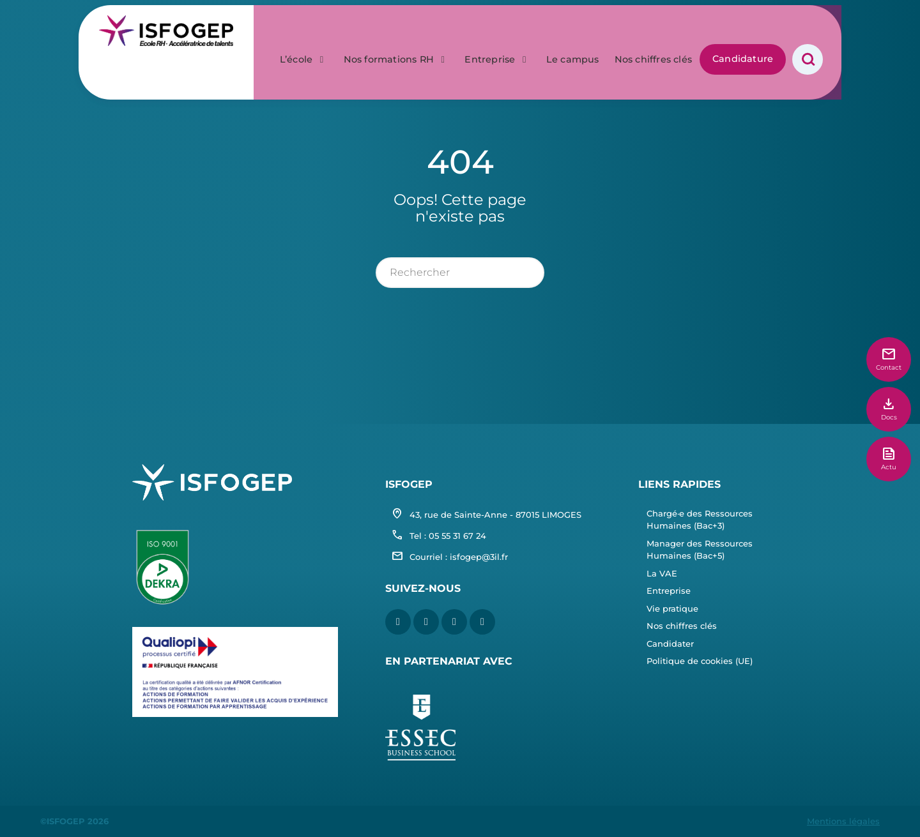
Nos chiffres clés (653, 30)
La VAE (662, 573)
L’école (304, 30)
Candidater (670, 643)
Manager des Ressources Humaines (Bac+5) (700, 549)
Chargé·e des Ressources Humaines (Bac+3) (700, 519)
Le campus (572, 30)
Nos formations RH (397, 30)
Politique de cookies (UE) (700, 661)
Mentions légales (843, 821)
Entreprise (497, 30)
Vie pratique (672, 608)
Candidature (742, 30)
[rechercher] (460, 272)
